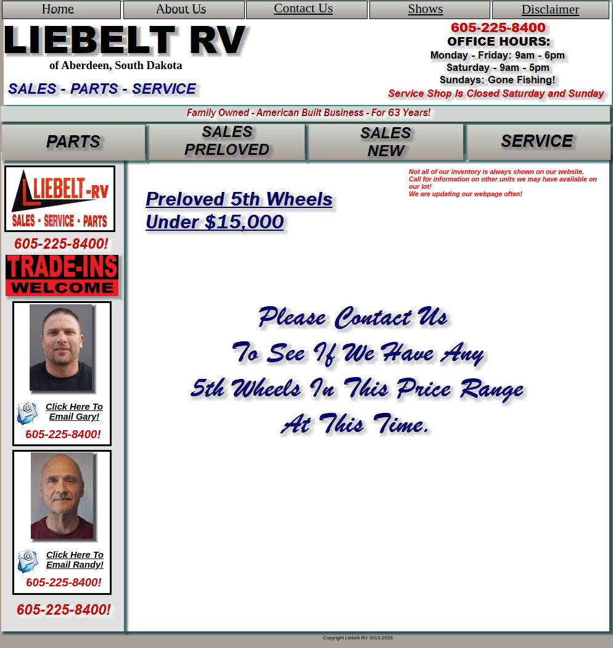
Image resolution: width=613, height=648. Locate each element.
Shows (425, 8)
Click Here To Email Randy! (75, 560)
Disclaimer (551, 9)
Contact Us (303, 8)
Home (57, 8)
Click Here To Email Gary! (74, 412)
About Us (180, 8)
